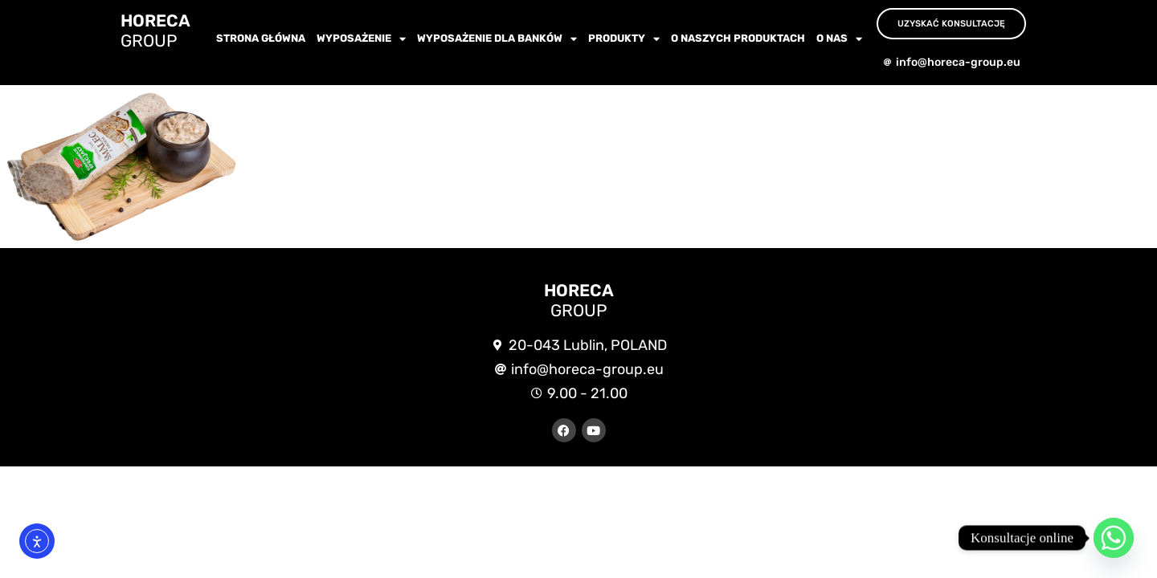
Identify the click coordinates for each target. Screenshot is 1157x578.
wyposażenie (361, 39)
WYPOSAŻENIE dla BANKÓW (497, 39)
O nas (839, 39)
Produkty (624, 39)
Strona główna (260, 38)
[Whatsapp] (1114, 538)
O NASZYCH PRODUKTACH (738, 38)
